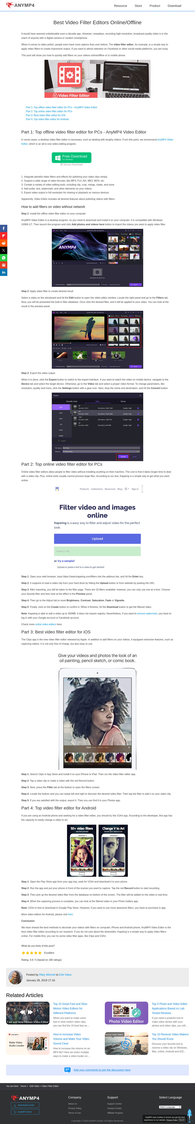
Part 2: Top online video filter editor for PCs (49, 111)
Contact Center (114, 1108)
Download (174, 5)
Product (155, 5)
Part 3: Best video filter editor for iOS (46, 115)
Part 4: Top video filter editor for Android (47, 119)
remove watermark (147, 613)
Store (138, 5)
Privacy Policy (75, 1108)
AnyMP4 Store (22, 1111)
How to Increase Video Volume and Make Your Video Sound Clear (71, 1039)
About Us (72, 1104)
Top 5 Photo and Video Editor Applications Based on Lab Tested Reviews (170, 1008)
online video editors (45, 624)
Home (23, 1086)
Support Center (114, 1104)
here (70, 914)
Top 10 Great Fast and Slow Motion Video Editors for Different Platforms (70, 1008)
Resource (120, 5)
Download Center (23, 1105)
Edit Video (65, 974)
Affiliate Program (115, 1113)
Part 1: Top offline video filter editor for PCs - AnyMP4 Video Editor (61, 107)
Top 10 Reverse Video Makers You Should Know (170, 1036)
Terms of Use (74, 1113)
